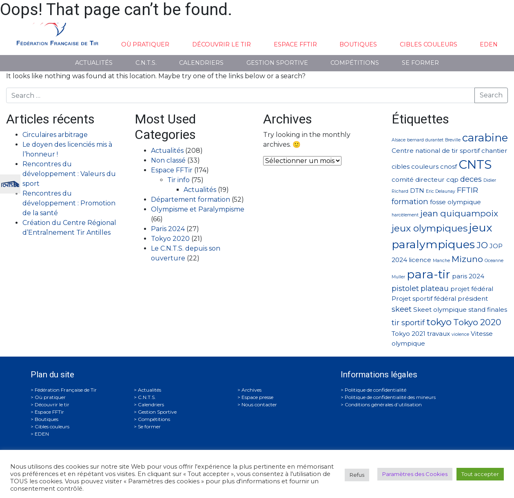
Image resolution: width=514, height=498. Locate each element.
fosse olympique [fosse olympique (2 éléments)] (455, 202)
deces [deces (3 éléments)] (471, 179)
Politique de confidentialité (375, 390)
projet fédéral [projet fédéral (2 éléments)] (471, 289)
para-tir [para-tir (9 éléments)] (428, 274)
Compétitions (354, 62)
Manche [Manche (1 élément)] (441, 260)
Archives (251, 390)
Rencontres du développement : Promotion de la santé (68, 203)
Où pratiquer (145, 44)
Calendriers (201, 62)
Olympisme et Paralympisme (197, 209)
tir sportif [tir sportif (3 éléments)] (408, 322)
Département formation (190, 199)
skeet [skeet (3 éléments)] (402, 309)
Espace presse (257, 397)
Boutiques (358, 44)
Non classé (168, 160)
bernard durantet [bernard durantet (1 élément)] (425, 140)
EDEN (489, 44)
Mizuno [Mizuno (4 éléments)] (467, 259)
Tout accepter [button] (480, 474)
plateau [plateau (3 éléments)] (435, 288)
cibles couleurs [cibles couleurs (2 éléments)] (415, 166)
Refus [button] (357, 475)
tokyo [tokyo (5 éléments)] (439, 322)
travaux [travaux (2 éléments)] (438, 333)
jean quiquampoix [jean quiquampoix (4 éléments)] (459, 213)
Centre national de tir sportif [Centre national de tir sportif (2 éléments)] (436, 150)
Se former (420, 62)
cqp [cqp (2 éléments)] (452, 179)
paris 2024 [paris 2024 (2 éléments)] (468, 276)
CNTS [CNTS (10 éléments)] (475, 164)
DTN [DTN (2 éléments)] (417, 190)
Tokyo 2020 (170, 238)
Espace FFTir (295, 44)
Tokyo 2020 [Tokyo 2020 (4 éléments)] (477, 322)
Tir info (178, 180)
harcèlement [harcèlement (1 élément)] (405, 215)
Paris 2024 (168, 229)
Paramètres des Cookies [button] (415, 474)
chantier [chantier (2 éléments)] (494, 150)
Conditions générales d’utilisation (383, 404)
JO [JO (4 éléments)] (482, 245)
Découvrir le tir (221, 44)
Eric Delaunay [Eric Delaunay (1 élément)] (440, 191)
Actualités (94, 62)
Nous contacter (259, 404)
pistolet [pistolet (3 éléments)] (405, 288)
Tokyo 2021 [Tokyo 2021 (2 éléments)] (408, 333)
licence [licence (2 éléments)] (420, 260)
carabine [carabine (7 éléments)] (485, 137)
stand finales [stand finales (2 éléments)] (487, 309)
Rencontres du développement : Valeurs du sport (69, 173)
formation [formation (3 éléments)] (410, 201)
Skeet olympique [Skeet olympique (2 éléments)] (440, 309)
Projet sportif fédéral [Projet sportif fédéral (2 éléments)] (424, 298)
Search (491, 95)
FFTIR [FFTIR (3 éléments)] (467, 190)
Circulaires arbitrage (55, 135)
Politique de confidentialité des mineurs (390, 397)
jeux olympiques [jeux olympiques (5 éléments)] (429, 228)
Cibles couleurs (428, 44)
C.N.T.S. (146, 62)
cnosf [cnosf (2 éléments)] (448, 166)
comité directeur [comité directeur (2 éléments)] (418, 179)
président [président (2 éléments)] (473, 298)
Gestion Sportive (277, 62)
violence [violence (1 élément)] (460, 334)
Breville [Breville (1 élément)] (453, 140)
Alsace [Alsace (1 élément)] (398, 140)
